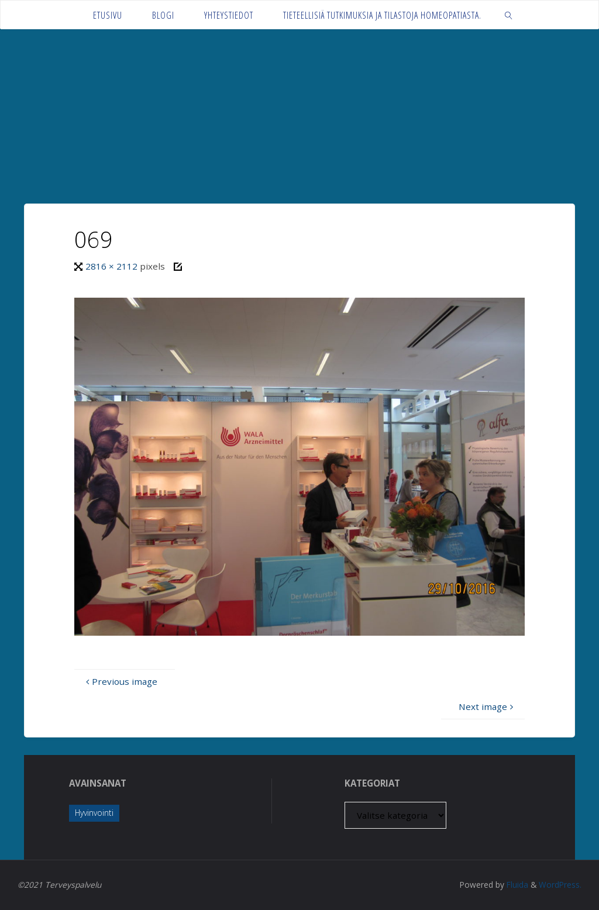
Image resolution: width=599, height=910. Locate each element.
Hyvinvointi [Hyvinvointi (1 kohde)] (94, 812)
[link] (508, 15)
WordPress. (560, 884)
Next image (487, 706)
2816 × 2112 (112, 266)
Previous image (120, 681)
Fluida (516, 884)
